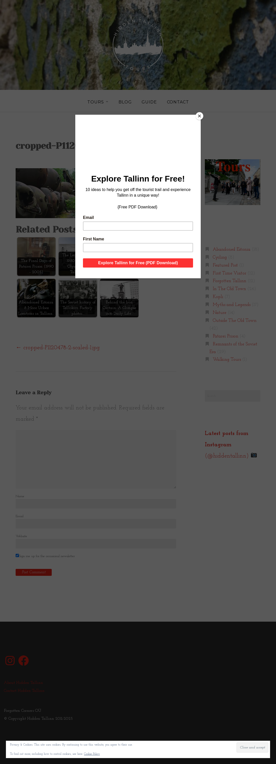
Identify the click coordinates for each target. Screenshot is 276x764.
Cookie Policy (92, 754)
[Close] (199, 116)
